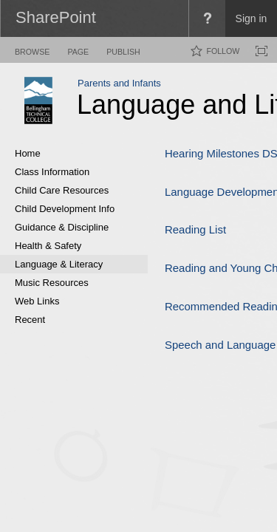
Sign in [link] (251, 18)
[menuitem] (206, 18)
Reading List (195, 229)
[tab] (32, 49)
